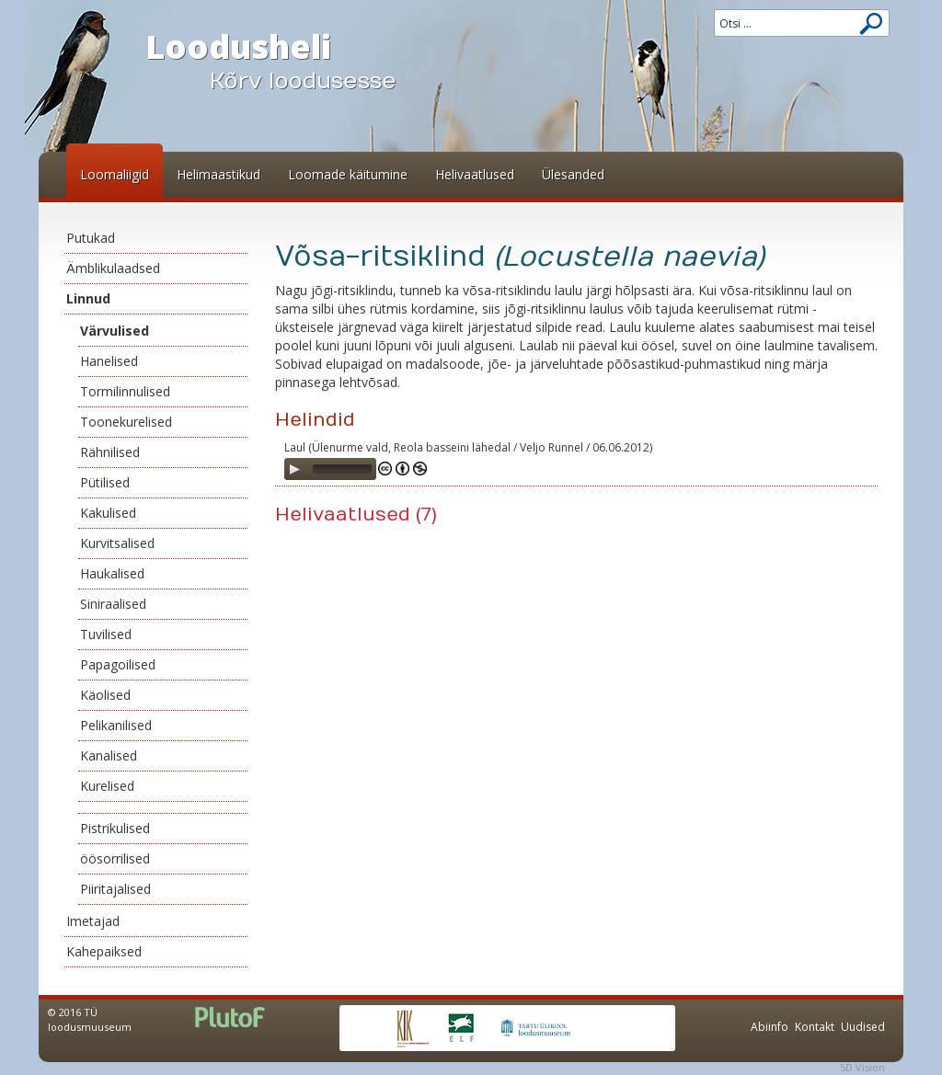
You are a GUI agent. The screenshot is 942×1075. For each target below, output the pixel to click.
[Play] (294, 469)
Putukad (90, 237)
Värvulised (114, 330)
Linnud (88, 298)
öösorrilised (115, 858)
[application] (330, 469)
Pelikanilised (116, 725)
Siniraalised (113, 603)
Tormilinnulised (125, 391)
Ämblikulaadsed (113, 268)
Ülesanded (573, 174)
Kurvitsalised (117, 543)
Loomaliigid (114, 174)
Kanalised (108, 755)
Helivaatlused (474, 174)
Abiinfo (769, 1027)
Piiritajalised (115, 889)
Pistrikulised (115, 828)
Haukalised (112, 573)
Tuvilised (106, 634)
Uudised (863, 1027)
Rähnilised (110, 452)
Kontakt (814, 1027)
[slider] (342, 469)
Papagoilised (117, 664)
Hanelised (109, 361)
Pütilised (105, 482)
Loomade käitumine (348, 174)
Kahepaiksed (104, 951)
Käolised (105, 694)
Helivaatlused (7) (356, 514)
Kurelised (107, 786)
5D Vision (862, 1067)
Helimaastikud (218, 174)
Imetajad (93, 921)
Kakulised (108, 512)
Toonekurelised (126, 421)
